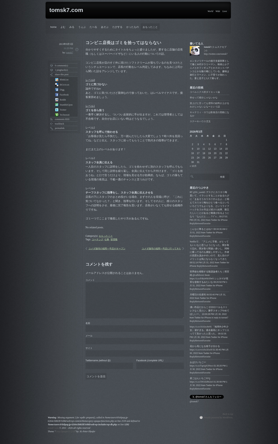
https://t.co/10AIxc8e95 (201, 326)
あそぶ (104, 27)
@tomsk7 (194, 401)
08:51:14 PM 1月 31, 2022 (202, 262)
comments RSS (62, 119)
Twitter (63, 109)
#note (207, 275)
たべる (93, 27)
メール (89, 335)
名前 (88, 323)
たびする (117, 27)
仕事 (106, 239)
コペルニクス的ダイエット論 (205, 92)
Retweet (199, 223)
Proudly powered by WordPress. (218, 417)
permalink (59, 128)
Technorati (65, 114)
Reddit (63, 99)
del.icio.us (64, 84)
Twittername (98, 360)
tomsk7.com (66, 10)
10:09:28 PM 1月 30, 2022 (214, 314)
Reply (192, 223)
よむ (62, 27)
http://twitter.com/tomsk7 (216, 54)
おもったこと (150, 27)
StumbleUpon (66, 104)
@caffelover (198, 275)
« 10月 (193, 166)
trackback (59, 123)
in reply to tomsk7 (220, 317)
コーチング (97, 239)
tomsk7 (69, 52)
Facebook (64, 94)
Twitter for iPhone (219, 220)
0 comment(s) (61, 65)
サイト (89, 348)
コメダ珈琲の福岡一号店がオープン (106, 248)
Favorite (207, 223)
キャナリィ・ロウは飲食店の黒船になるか (209, 114)
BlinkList (64, 79)
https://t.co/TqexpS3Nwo (201, 365)
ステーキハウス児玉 (200, 121)
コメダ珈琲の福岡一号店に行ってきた (161, 248)
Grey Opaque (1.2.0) (65, 431)
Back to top (228, 414)
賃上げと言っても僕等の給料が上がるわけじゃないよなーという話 (209, 105)
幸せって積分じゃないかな (204, 97)
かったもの (132, 27)
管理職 (113, 239)
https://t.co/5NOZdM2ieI (201, 381)
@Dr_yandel (199, 192)
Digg (62, 89)
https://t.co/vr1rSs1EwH (201, 349)
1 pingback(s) (61, 70)
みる (71, 27)
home (53, 27)
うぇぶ (82, 27)
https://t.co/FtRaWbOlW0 (202, 278)
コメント (90, 280)
